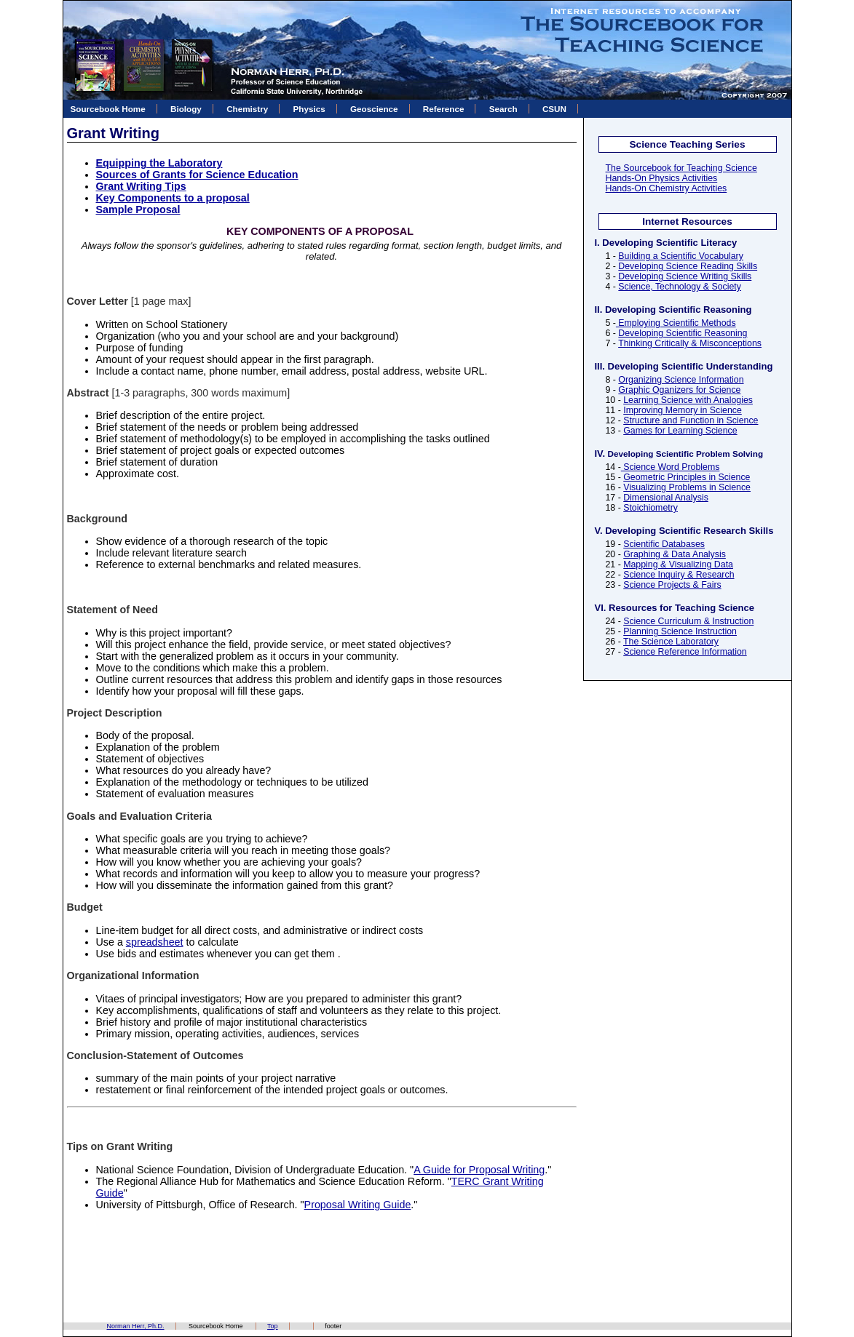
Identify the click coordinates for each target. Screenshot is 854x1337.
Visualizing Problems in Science (687, 487)
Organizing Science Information (680, 380)
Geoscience (374, 108)
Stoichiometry (650, 508)
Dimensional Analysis (665, 497)
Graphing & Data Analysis (674, 554)
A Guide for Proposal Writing (479, 1170)
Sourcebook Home (108, 108)
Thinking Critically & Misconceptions (690, 343)
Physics (309, 108)
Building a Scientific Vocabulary (680, 256)
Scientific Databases (664, 544)
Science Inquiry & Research (678, 575)
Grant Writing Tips (141, 186)
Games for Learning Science (680, 431)
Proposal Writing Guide (357, 1204)
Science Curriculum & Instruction (688, 621)
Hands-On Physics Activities (662, 178)
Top (272, 1326)
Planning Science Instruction (680, 631)
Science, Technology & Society (679, 287)
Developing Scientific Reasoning (682, 333)
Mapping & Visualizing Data (678, 564)
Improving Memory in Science (682, 410)
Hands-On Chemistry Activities (666, 188)
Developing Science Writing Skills (684, 276)
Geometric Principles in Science (686, 477)
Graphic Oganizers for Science (679, 390)
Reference (443, 108)
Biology (186, 108)
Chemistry (247, 108)
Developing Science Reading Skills (687, 266)
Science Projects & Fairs (672, 585)
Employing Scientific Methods (676, 323)
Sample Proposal (138, 209)
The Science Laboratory (671, 641)
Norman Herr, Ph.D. (136, 1326)
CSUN (554, 108)
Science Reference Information (684, 652)
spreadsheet (154, 942)
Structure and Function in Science (690, 420)
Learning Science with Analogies (688, 400)
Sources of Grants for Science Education (197, 174)
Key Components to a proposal (173, 198)
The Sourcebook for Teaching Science (681, 168)
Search (503, 108)
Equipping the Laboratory (159, 163)
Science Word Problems (670, 467)
